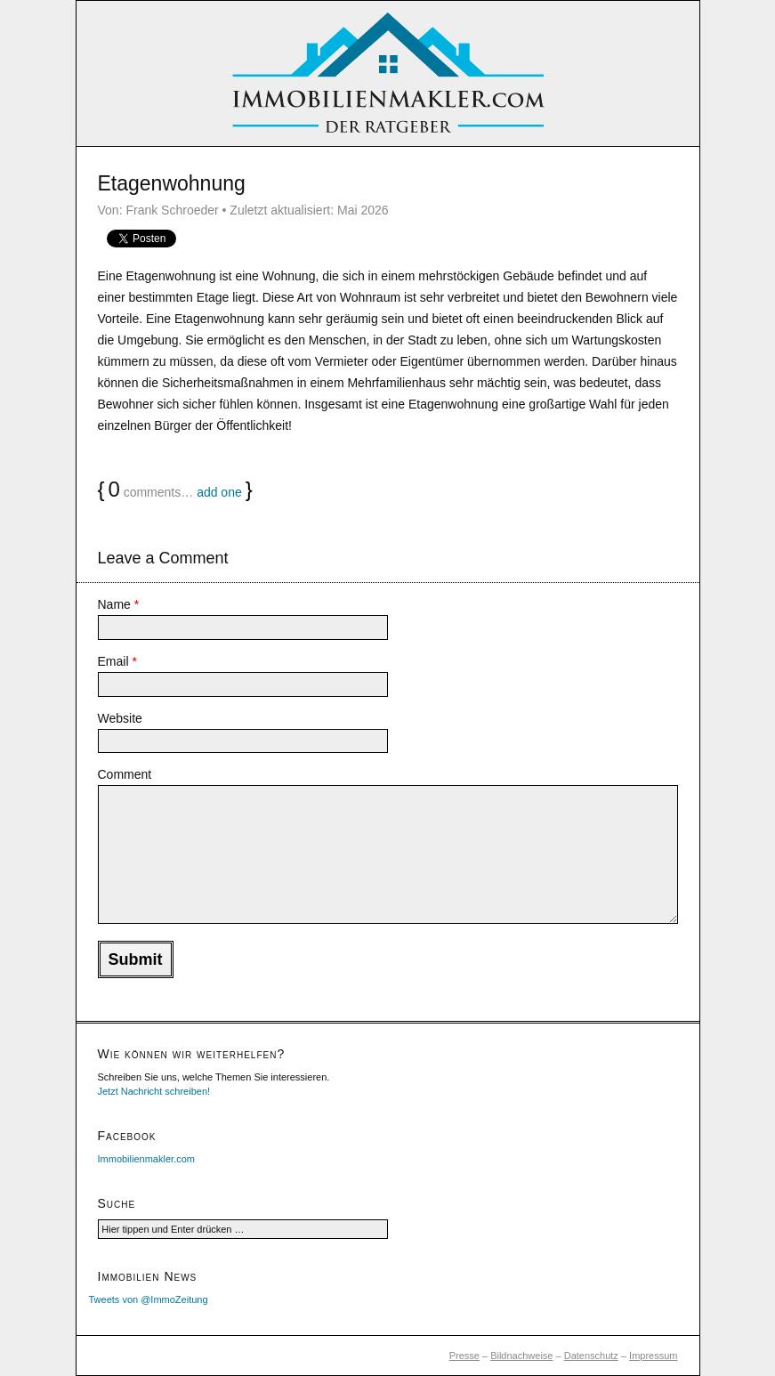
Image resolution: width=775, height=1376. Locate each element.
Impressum (653, 1355)
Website (120, 718)
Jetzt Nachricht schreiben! (154, 1091)
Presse (464, 1355)
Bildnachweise (521, 1355)
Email (117, 661)
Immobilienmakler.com (146, 1158)
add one (219, 492)
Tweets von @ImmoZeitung (148, 1299)
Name (119, 604)
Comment (125, 774)
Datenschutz (591, 1355)
